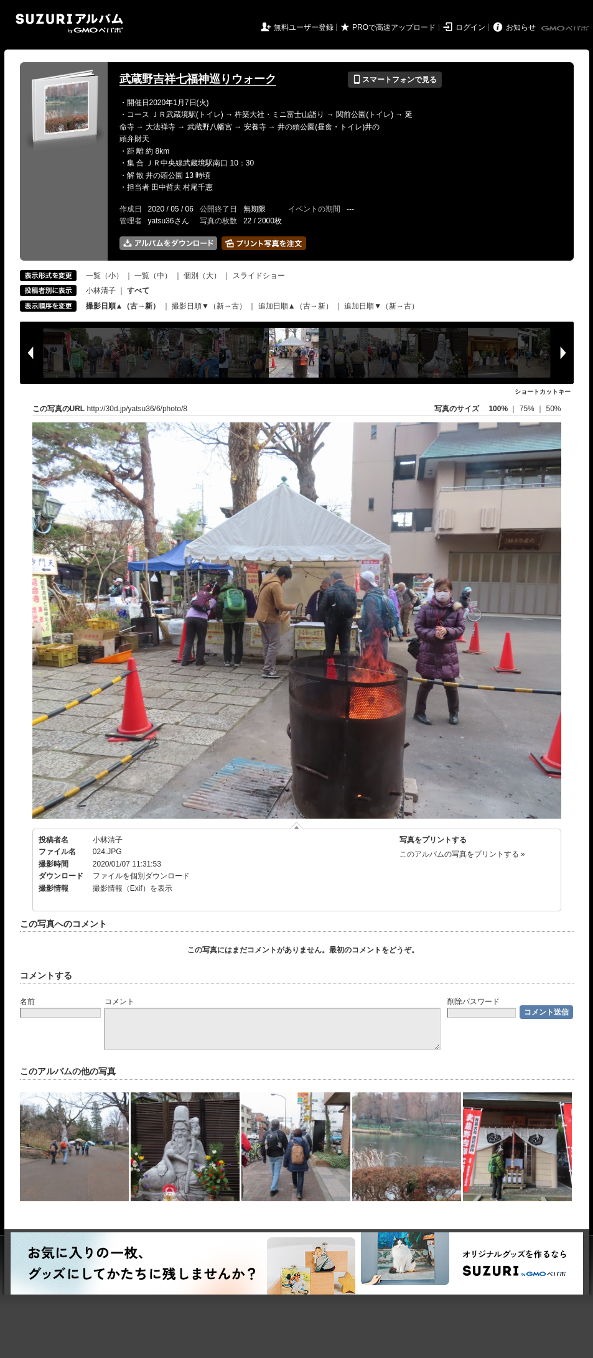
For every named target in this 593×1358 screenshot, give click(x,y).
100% (498, 408)
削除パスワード (473, 1001)
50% (553, 408)
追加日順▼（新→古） (381, 306)
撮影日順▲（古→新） (123, 306)
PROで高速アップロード (394, 27)
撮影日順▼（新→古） (209, 306)
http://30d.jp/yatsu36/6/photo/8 (137, 408)
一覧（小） (104, 275)
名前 (27, 1001)
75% (528, 408)
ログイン (470, 27)
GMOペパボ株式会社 (566, 28)
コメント (119, 1001)
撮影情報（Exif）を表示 (132, 888)
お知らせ (521, 27)
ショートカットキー (543, 391)
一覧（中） (153, 275)
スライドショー (259, 275)
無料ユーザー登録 (304, 27)
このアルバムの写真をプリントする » (462, 854)
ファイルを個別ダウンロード (141, 876)
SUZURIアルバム (69, 23)
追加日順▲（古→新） (295, 306)
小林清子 (101, 290)
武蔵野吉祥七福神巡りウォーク (197, 79)
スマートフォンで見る (395, 80)
